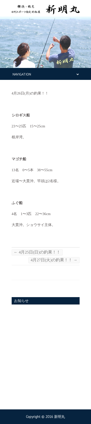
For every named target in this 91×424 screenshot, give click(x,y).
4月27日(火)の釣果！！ (54, 260)
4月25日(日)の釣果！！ (37, 252)
